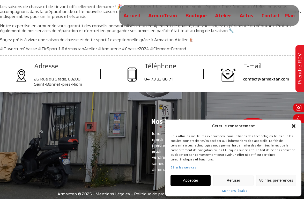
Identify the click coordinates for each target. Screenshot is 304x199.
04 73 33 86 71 (158, 79)
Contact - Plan (278, 15)
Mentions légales (234, 191)
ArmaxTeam (162, 15)
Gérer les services (183, 167)
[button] (293, 126)
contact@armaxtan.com (266, 79)
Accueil (131, 15)
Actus (246, 15)
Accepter (190, 180)
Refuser (233, 180)
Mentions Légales (112, 194)
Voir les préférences (276, 180)
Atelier (223, 15)
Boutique (196, 15)
